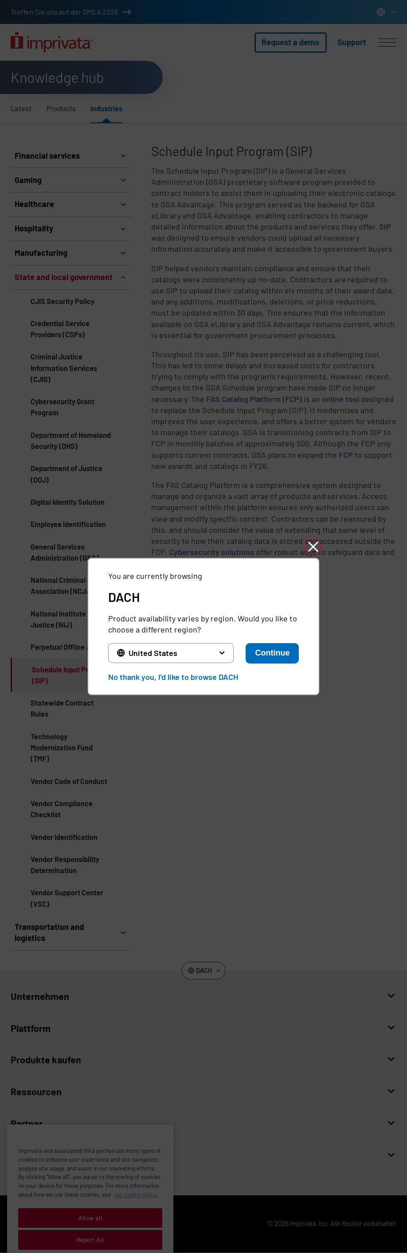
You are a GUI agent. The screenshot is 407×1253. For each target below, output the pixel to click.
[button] (313, 546)
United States (153, 653)
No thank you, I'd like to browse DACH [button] (173, 677)
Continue (272, 652)
